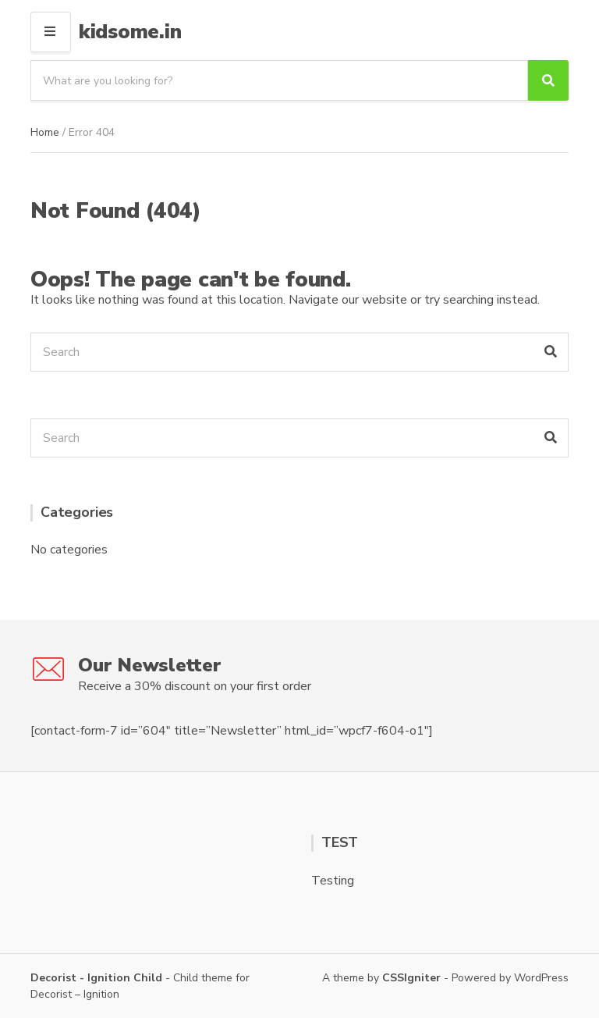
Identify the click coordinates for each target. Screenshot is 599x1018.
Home (44, 132)
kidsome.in (130, 31)
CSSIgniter (411, 977)
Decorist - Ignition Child (96, 977)
